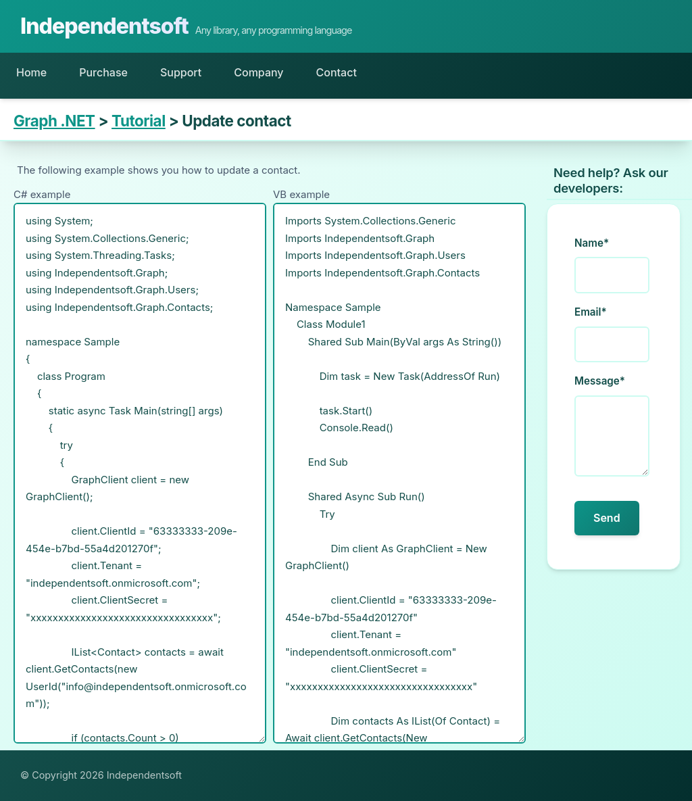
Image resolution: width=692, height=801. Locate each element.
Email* (590, 312)
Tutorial (139, 121)
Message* (599, 380)
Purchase (103, 72)
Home (31, 72)
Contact (336, 72)
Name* (591, 243)
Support (180, 72)
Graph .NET (54, 121)
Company (258, 72)
